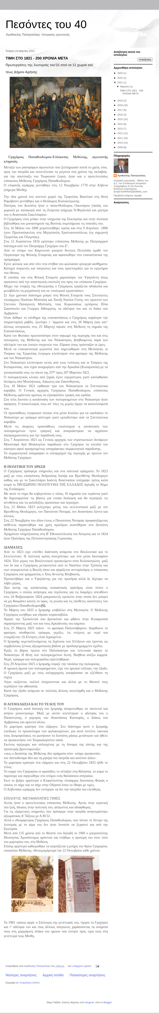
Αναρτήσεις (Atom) (30, 982)
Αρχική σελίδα (53, 975)
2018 (120, 105)
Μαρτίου (125, 86)
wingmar (89, 1002)
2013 (120, 128)
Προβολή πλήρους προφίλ (128, 195)
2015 (120, 119)
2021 (120, 82)
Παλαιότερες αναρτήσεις (87, 975)
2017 (120, 110)
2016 (120, 114)
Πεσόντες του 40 (46, 24)
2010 (120, 142)
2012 (120, 133)
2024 (120, 73)
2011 (120, 138)
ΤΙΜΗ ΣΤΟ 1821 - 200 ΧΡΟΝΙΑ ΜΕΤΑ (37, 58)
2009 (120, 147)
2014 (120, 124)
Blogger (107, 1002)
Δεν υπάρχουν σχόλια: (80, 966)
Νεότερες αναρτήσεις (21, 975)
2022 (120, 77)
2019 (120, 100)
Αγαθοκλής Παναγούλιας (131, 175)
